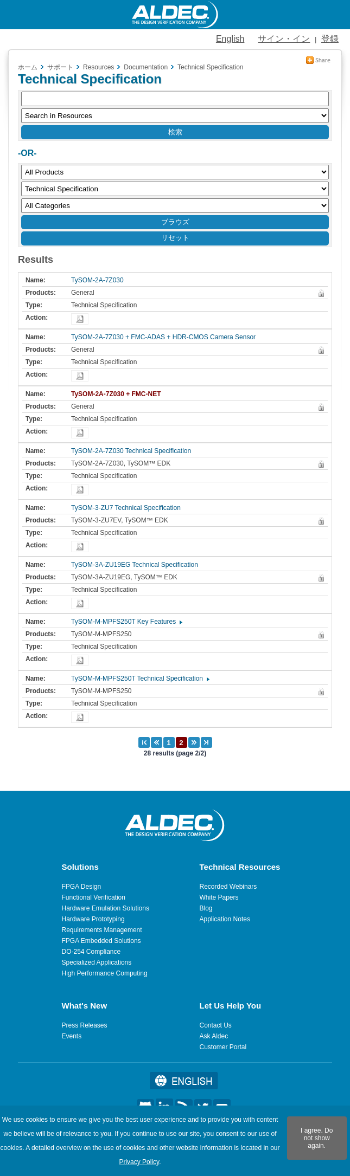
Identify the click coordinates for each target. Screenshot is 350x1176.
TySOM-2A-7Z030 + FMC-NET (118, 394)
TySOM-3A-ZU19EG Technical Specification (137, 564)
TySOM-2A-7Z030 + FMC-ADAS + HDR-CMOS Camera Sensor (166, 337)
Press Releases (84, 1025)
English (230, 38)
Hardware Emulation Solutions (105, 908)
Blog (206, 908)
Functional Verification (93, 897)
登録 (330, 38)
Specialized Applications (97, 962)
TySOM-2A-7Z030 (100, 280)
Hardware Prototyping (93, 919)
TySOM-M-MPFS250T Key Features (126, 621)
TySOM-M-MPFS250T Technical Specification (139, 678)
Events (72, 1036)
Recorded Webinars (228, 886)
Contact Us (216, 1025)
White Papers (219, 897)
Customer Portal (223, 1047)
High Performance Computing (105, 973)
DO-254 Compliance (91, 951)
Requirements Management (102, 930)
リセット (175, 238)
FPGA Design (81, 886)
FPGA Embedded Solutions (101, 941)
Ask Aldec (214, 1036)
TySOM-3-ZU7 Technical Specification (128, 508)
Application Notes (225, 919)
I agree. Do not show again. (317, 1138)
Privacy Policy (139, 1162)
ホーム (27, 67)
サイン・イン (284, 38)
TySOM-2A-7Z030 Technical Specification (133, 451)
